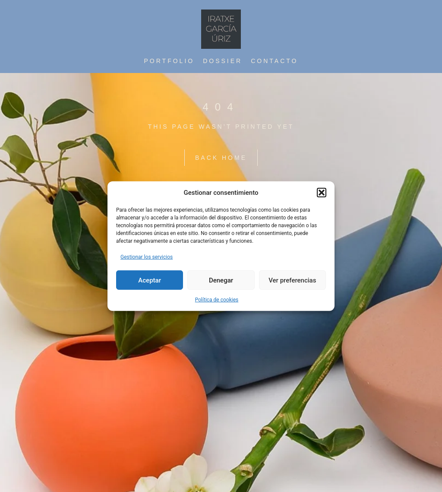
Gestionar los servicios (146, 257)
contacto (274, 61)
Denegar (221, 280)
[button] (321, 192)
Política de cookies (217, 300)
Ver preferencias (292, 280)
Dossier (222, 61)
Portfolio (169, 61)
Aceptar (149, 280)
